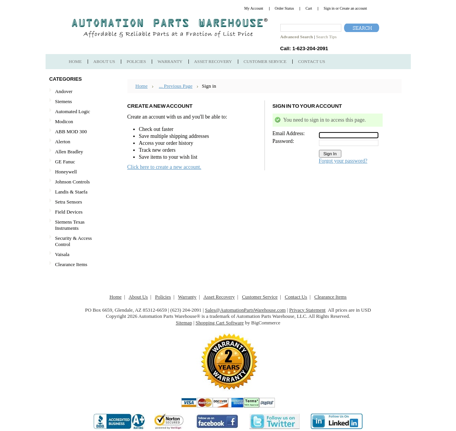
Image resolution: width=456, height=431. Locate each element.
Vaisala (62, 254)
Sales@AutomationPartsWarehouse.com (245, 310)
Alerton (62, 141)
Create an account (353, 8)
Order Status (284, 8)
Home (142, 86)
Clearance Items (71, 264)
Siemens (77, 101)
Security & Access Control (73, 241)
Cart (308, 8)
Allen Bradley (69, 151)
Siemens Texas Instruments (70, 225)
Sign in (329, 8)
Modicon (64, 121)
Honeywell (66, 172)
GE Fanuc (65, 162)
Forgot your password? (343, 161)
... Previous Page (175, 86)
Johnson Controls (72, 182)
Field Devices (69, 212)
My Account (253, 8)
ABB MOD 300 (71, 131)
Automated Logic (72, 111)
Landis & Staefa (71, 192)
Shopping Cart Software (219, 323)
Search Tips (326, 36)
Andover (64, 91)
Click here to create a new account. (164, 167)
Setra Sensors (68, 202)
